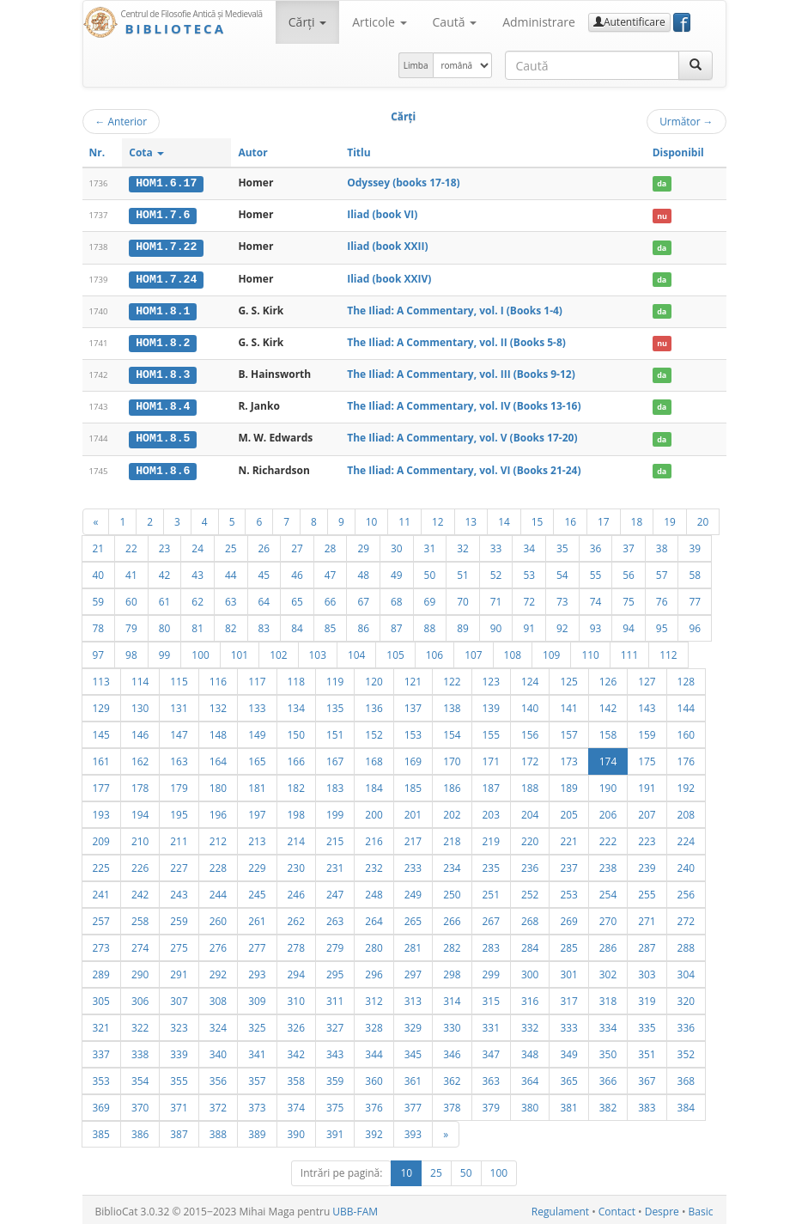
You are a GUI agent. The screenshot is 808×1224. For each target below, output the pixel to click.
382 (608, 1104)
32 (463, 544)
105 (395, 651)
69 (430, 598)
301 (568, 970)
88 (430, 624)
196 (218, 811)
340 (218, 1050)
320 (686, 997)
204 (529, 811)
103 (317, 651)
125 (568, 678)
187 (491, 784)
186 (451, 784)
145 (101, 731)
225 (101, 864)
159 (646, 731)
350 (608, 1050)
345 (413, 1050)
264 (373, 917)
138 (451, 704)
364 (529, 1077)
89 (463, 624)
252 (529, 891)
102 (278, 651)
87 (397, 624)
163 (178, 757)
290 (140, 970)
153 (413, 731)
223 (646, 837)
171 (491, 757)
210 (140, 837)
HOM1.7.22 (166, 246)
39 (695, 544)
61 (165, 598)
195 (178, 811)
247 (334, 891)
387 (178, 1130)
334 (608, 1024)
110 (589, 651)
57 (662, 571)
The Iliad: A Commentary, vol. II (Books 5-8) (456, 340)
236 (529, 864)
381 (568, 1104)
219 (491, 837)
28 (331, 544)
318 (608, 997)
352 (686, 1050)
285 (568, 944)
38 (662, 544)
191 (646, 784)
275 (178, 944)
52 (496, 571)
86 (363, 624)
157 (568, 731)
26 (264, 544)
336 (686, 1024)
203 (491, 811)
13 (471, 518)
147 (178, 731)
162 (140, 757)
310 (296, 997)
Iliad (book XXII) (387, 246)
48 (363, 571)
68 (397, 598)
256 (686, 891)
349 (568, 1050)
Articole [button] (379, 22)
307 (178, 997)
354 (140, 1077)
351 (646, 1050)
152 (373, 731)
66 (331, 598)
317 (568, 997)
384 (686, 1104)
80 (165, 624)
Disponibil (678, 152)
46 (297, 571)
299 (491, 970)
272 (686, 917)
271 (646, 917)
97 (99, 651)
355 (178, 1077)
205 (568, 811)
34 (529, 544)
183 (334, 784)
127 (646, 678)
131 (178, 704)
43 (197, 571)
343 (334, 1050)
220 (529, 837)
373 (256, 1104)
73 (562, 598)
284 (529, 944)
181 (256, 784)
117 (256, 678)
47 (331, 571)
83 (264, 624)
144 (686, 704)
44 (231, 571)
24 (197, 544)
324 (218, 1024)
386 (140, 1130)
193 (101, 811)
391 (334, 1130)
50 (430, 571)
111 (629, 651)
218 (451, 837)
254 (608, 891)
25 (231, 544)
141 (568, 704)
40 (99, 571)
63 (231, 598)
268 (529, 917)
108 (512, 651)
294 (296, 970)
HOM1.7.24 (166, 277)
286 (608, 944)
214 (296, 837)
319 (646, 997)
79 (131, 624)
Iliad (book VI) (382, 214)
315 (491, 997)
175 (646, 757)
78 (99, 624)
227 (178, 864)
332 (529, 1024)
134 (296, 704)
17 (604, 518)
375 (334, 1104)
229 (256, 864)
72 (529, 598)
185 (413, 784)
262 (296, 917)
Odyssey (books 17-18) (403, 182)
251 (491, 891)
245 (256, 891)
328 (373, 1024)
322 (140, 1024)
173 (568, 757)
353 (101, 1077)
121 (413, 678)
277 (256, 944)
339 (178, 1050)
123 (491, 678)
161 (101, 757)
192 (686, 784)
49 (397, 571)
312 (373, 997)
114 (140, 678)
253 (568, 891)
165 (256, 757)
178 (140, 784)
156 (529, 731)
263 (334, 917)
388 (218, 1130)
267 (491, 917)
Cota (146, 152)
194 (140, 811)
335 (646, 1024)
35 (562, 544)
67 (363, 598)
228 (218, 864)
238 (608, 864)
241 (101, 891)
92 (562, 624)
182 (296, 784)
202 (451, 811)
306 (140, 997)
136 (373, 704)
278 (296, 944)
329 (413, 1024)
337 (101, 1050)
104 (356, 651)
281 (413, 944)
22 (131, 544)
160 (686, 731)
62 (197, 598)
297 (413, 970)
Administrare (538, 22)
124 (529, 678)
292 (218, 970)
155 (491, 731)
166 (296, 757)
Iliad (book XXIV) (389, 277)
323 (178, 1024)
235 (491, 864)
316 (529, 997)
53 (529, 571)
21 (99, 544)
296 (373, 970)
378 (451, 1104)
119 (334, 678)
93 (596, 624)
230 (296, 864)
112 (668, 651)
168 (373, 757)
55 (596, 571)
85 (331, 624)
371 (178, 1104)
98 (131, 651)
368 (686, 1077)
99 (165, 651)
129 (101, 704)
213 (256, 837)
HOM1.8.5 (163, 435)
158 (608, 731)
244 (218, 891)
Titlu (358, 152)
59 (99, 598)
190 (608, 784)
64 (264, 598)
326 (296, 1024)
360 (373, 1077)
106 (434, 651)
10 (372, 518)
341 (256, 1050)
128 (686, 678)
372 (218, 1104)
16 (570, 518)
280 (373, 944)
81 (197, 624)
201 (413, 811)
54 (562, 571)
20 (703, 518)
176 (686, 757)
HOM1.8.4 (163, 404)
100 (200, 651)
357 (256, 1077)
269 (568, 917)
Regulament (560, 1208)
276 (218, 944)
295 (334, 970)
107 (473, 651)
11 (404, 518)
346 (451, 1050)
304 (686, 970)
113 (101, 678)
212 (218, 837)
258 (140, 917)
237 (568, 864)
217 (413, 837)
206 (608, 811)
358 (296, 1077)
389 (256, 1130)
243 (178, 891)
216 (373, 837)
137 (413, 704)
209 (101, 837)
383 (646, 1104)
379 (491, 1104)
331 (491, 1024)
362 (451, 1077)
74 (596, 598)
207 (646, 811)
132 (218, 704)
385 (101, 1130)
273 (101, 944)
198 (296, 811)
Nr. (97, 152)
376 (373, 1104)
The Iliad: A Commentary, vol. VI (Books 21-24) (463, 467)
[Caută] (695, 65)
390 (296, 1130)
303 (646, 970)
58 (695, 571)
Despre (662, 1208)
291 (178, 970)
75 (629, 598)
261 (256, 917)
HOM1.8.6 (163, 467)
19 (670, 518)
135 (334, 704)
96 (695, 624)
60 (131, 598)
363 (491, 1077)
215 (334, 837)
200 (373, 811)
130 (140, 704)
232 (373, 864)
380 (529, 1104)
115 (178, 678)
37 (629, 544)
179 (178, 784)
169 (413, 757)
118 (296, 678)
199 (334, 811)
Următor (686, 121)
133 (256, 704)
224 (686, 837)
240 (686, 864)
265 (413, 917)
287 (646, 944)
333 (568, 1024)
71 (496, 598)
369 (101, 1104)
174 (608, 757)
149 (256, 731)
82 (231, 624)
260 (218, 917)
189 (568, 784)
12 (438, 518)
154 (451, 731)
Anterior (121, 121)
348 (529, 1050)
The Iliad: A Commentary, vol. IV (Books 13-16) (463, 404)
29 (363, 544)
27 (297, 544)
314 (451, 997)
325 (256, 1024)
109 (551, 651)
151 (334, 731)
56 (629, 571)
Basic (701, 1208)
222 (608, 837)
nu (662, 215)
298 (451, 970)
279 (334, 944)
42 (165, 571)
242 (140, 891)
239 (646, 864)
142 (608, 704)
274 (140, 944)
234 (451, 864)
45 (264, 571)
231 (334, 864)
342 (296, 1050)
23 (165, 544)
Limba (416, 65)
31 (430, 544)
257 (101, 917)
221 (568, 837)
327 (334, 1024)
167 (334, 757)
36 (596, 544)
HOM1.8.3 (163, 373)
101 (239, 651)
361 (413, 1077)
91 (529, 624)
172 (529, 757)
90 (496, 624)
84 (297, 624)
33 (496, 544)
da (661, 183)
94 (629, 624)
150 (296, 731)
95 (662, 624)
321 (101, 1024)
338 (140, 1050)
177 (101, 784)
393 (413, 1130)
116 (218, 678)
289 (101, 970)
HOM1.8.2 (163, 341)
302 (608, 970)
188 (529, 784)
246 (296, 891)
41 (131, 571)
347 (491, 1050)
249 (413, 891)
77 (695, 598)
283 (491, 944)
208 (686, 811)
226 (140, 864)
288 (686, 944)
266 (451, 917)
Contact (616, 1208)
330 (451, 1024)
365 (568, 1077)
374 (296, 1104)
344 (373, 1050)
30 (397, 544)
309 (256, 997)
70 (463, 598)
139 (491, 704)
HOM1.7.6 (163, 214)
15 (538, 518)
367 (646, 1077)
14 (504, 518)
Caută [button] (455, 22)
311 (334, 997)
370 (140, 1104)
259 (178, 917)
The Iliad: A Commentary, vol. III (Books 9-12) (461, 372)
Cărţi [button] (307, 22)
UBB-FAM (355, 1208)
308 (218, 997)
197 (256, 811)
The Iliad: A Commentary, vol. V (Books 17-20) (462, 435)
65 (297, 598)
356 (218, 1077)
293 (256, 970)
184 (373, 784)
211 (178, 837)
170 (451, 757)
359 (334, 1077)
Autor (252, 152)
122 (451, 678)
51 (463, 571)
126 (608, 678)
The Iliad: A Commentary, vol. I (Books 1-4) (454, 308)
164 (218, 757)
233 (413, 864)
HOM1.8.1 (163, 309)
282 (451, 944)
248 (373, 891)
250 (451, 891)
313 (413, 997)
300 (529, 970)
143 (646, 704)
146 (140, 731)
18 (637, 518)
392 (373, 1130)
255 (646, 891)
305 (101, 997)
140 (529, 704)
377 (413, 1104)
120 (373, 678)
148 (218, 731)
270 (608, 917)
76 (662, 598)
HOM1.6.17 (166, 183)
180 (218, 784)
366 (608, 1077)
